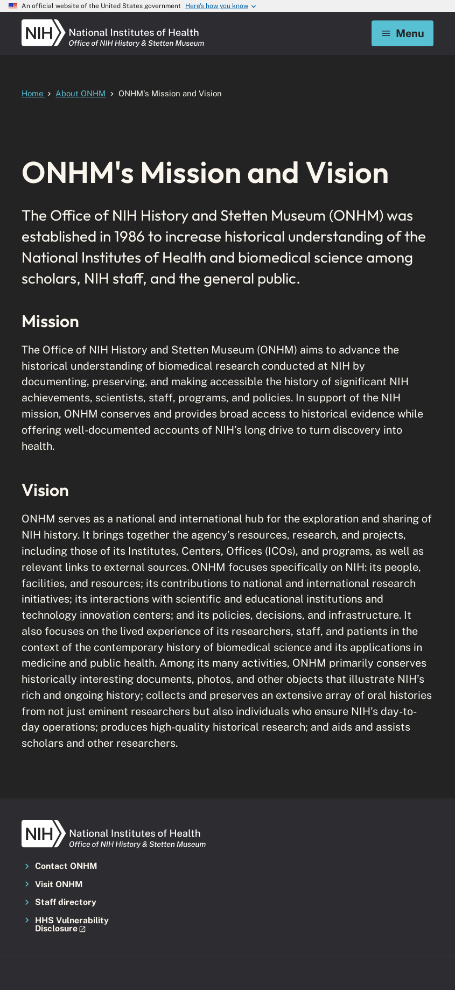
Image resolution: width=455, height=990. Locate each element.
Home (33, 93)
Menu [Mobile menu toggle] (402, 33)
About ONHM (80, 93)
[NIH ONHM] (113, 22)
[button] (86, 925)
